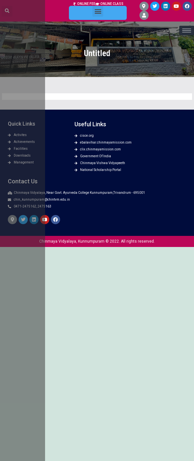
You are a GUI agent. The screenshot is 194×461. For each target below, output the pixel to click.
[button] (97, 6)
